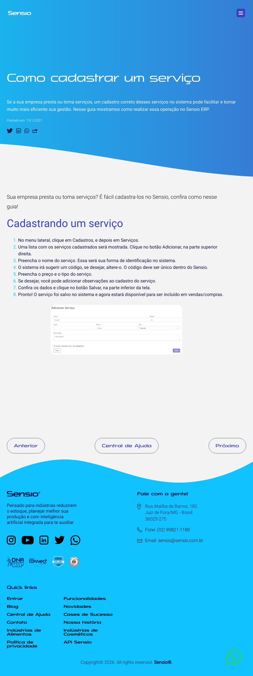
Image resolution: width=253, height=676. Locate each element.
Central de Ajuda (127, 445)
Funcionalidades (85, 599)
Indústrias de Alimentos (24, 632)
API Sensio (78, 642)
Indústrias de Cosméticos (81, 632)
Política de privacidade (22, 644)
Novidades (77, 606)
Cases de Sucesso (88, 614)
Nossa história (82, 622)
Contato (17, 622)
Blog (12, 606)
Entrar (15, 599)
